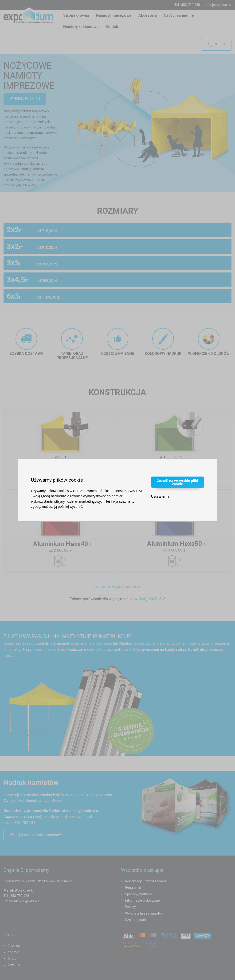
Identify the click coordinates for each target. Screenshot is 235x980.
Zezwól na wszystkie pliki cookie (177, 482)
